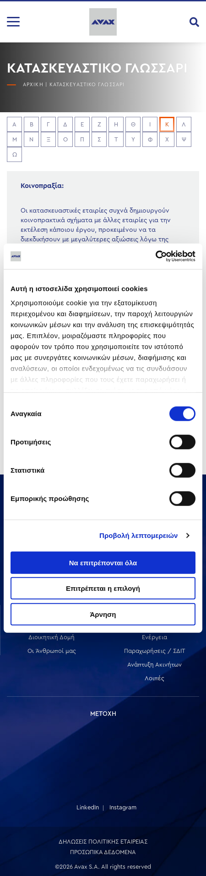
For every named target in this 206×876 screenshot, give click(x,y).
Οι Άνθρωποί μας (51, 651)
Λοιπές (154, 678)
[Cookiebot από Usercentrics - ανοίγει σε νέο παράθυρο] (155, 256)
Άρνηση (103, 614)
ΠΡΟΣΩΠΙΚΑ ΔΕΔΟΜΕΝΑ (103, 852)
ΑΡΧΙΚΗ (33, 84)
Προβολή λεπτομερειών (138, 535)
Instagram (122, 807)
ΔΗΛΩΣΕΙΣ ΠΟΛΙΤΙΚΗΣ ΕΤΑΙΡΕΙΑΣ (103, 842)
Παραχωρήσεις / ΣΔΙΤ (154, 651)
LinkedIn (87, 807)
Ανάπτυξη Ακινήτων (154, 664)
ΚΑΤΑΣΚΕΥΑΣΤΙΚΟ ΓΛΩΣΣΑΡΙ (87, 84)
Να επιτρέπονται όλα (103, 562)
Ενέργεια (154, 637)
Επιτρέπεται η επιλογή (103, 588)
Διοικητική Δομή (51, 637)
